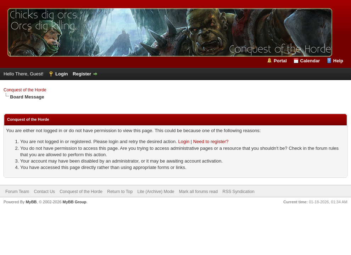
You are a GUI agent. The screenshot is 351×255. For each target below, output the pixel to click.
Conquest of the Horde (25, 89)
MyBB (31, 202)
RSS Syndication (239, 191)
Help (338, 60)
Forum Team (17, 191)
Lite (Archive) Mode (155, 191)
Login (61, 73)
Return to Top (120, 191)
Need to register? (211, 141)
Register (82, 73)
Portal (280, 60)
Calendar (310, 60)
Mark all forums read (198, 191)
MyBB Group (74, 202)
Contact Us (44, 191)
